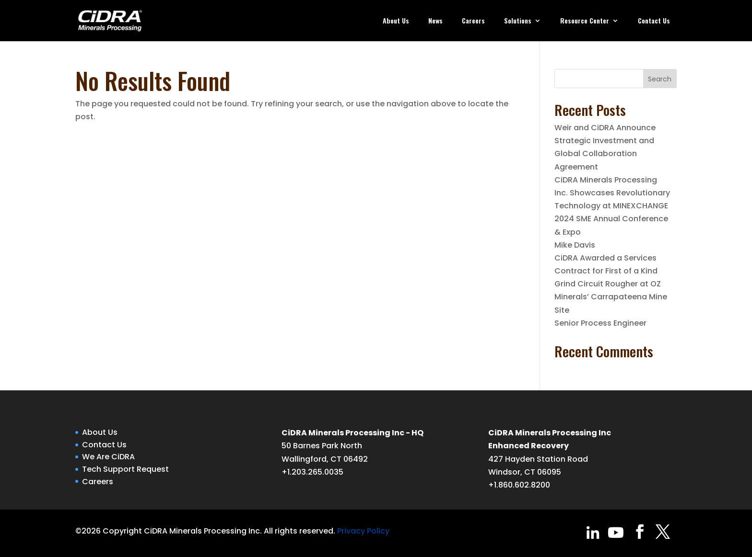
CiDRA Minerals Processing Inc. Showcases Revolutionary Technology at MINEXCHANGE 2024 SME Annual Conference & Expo (612, 206)
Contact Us (654, 21)
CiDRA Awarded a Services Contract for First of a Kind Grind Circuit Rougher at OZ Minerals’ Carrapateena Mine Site (610, 284)
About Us (396, 21)
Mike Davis (574, 244)
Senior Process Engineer (600, 323)
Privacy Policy (363, 530)
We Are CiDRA (108, 456)
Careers (473, 21)
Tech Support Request (125, 469)
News (435, 21)
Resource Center (584, 21)
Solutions (517, 21)
